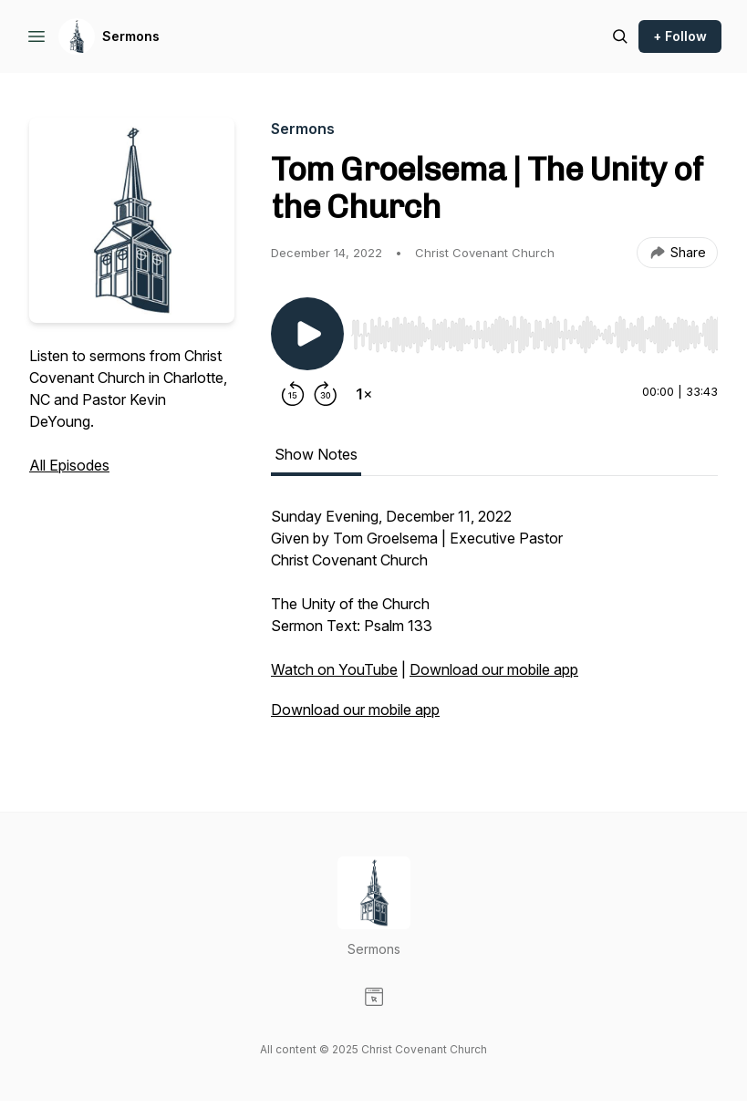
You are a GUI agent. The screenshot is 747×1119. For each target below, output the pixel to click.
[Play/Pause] (307, 333)
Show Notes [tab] (316, 454)
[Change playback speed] (364, 394)
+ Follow (680, 36)
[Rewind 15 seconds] (293, 394)
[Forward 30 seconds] (325, 394)
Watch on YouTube (334, 669)
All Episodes (69, 465)
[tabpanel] (494, 622)
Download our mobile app (494, 669)
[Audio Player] (534, 329)
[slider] (534, 335)
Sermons (131, 36)
